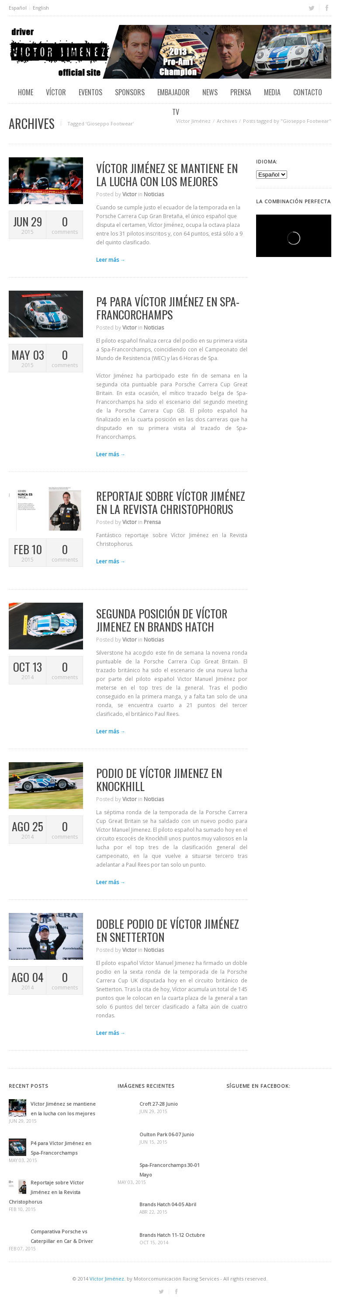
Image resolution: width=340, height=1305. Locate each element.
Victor (129, 194)
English (41, 7)
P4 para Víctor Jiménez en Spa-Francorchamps (167, 308)
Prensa (240, 92)
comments (64, 225)
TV (175, 112)
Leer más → (110, 260)
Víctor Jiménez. (107, 1278)
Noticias (154, 194)
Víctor (56, 92)
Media (272, 92)
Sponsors (130, 92)
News (210, 92)
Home (25, 92)
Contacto (307, 92)
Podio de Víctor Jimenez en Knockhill (159, 779)
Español (18, 7)
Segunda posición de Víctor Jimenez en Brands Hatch (161, 620)
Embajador (173, 92)
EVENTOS (90, 92)
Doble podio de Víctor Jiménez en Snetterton (167, 930)
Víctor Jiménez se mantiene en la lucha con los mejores (167, 175)
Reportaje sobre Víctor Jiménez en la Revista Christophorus (170, 502)
